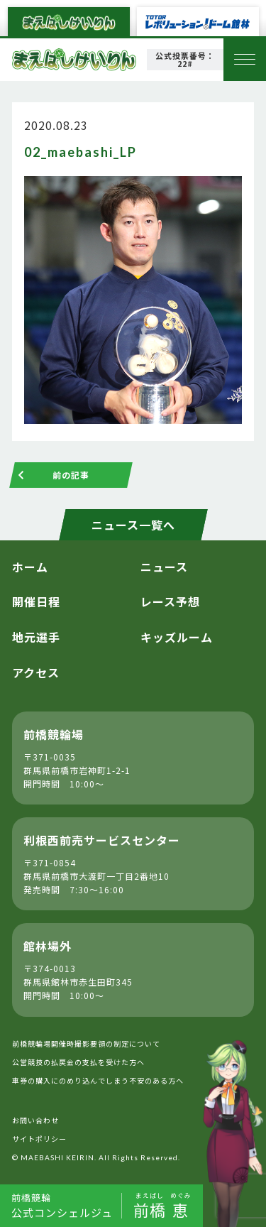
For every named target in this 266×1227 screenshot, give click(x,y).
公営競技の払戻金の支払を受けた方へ (78, 1062)
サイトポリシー (39, 1138)
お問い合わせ (35, 1120)
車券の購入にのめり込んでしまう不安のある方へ (98, 1080)
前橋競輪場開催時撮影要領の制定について (86, 1043)
